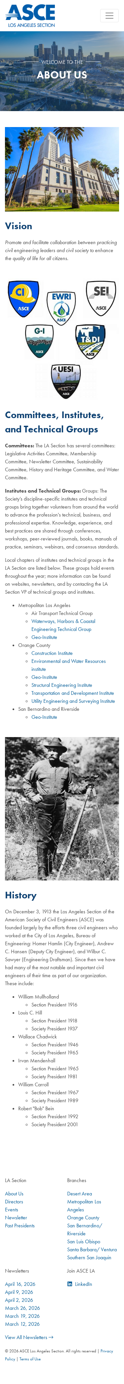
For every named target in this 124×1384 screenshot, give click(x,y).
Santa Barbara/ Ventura (92, 1249)
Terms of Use (30, 1359)
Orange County (83, 1217)
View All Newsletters (29, 1337)
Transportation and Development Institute (72, 693)
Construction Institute (52, 653)
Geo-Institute (44, 637)
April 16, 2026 (20, 1284)
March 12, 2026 (22, 1323)
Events (11, 1209)
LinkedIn (83, 1284)
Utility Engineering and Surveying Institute (73, 700)
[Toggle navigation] (109, 15)
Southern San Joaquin (89, 1257)
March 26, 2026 (22, 1308)
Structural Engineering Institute (61, 685)
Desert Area (79, 1193)
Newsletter (16, 1217)
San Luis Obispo (83, 1241)
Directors (14, 1201)
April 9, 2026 (19, 1292)
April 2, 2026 (19, 1300)
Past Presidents (20, 1225)
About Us (14, 1193)
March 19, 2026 (22, 1315)
